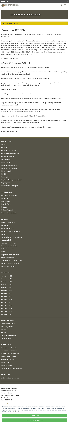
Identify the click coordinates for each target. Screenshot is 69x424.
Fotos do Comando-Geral (9, 168)
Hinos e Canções (6, 171)
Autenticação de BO (7, 228)
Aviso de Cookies (16, 411)
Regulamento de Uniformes (10, 255)
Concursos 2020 (6, 294)
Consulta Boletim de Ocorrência (11, 237)
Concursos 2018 (6, 299)
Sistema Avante (6, 338)
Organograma (5, 183)
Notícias (4, 207)
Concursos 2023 (6, 285)
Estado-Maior (5, 162)
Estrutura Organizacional (9, 165)
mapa (16, 395)
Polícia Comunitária (7, 249)
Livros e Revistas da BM (9, 213)
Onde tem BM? (6, 240)
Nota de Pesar (6, 204)
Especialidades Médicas (9, 357)
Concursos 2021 (6, 291)
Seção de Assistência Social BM (11, 368)
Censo (3, 234)
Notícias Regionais (7, 210)
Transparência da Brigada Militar (11, 261)
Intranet (3, 329)
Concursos (5, 273)
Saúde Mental (5, 362)
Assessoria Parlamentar (9, 195)
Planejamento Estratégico (9, 186)
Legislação (4, 177)
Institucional (6, 141)
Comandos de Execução (9, 150)
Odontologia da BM (7, 360)
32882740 (8, 400)
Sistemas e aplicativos (8, 335)
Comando (4, 147)
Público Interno (7, 320)
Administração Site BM (8, 324)
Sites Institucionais (7, 258)
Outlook (3, 332)
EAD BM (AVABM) (7, 327)
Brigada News (5, 198)
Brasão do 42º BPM (10, 23)
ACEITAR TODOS (34, 415)
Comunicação (6, 192)
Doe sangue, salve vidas (9, 348)
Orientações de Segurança (9, 243)
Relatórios (5, 375)
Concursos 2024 (6, 282)
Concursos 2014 (6, 305)
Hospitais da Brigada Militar (10, 354)
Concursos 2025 (6, 279)
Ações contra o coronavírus (10, 378)
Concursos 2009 (6, 314)
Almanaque (4, 225)
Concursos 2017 (6, 302)
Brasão (3, 144)
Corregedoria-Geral (7, 156)
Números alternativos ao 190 (10, 263)
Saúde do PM (6, 345)
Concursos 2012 (6, 308)
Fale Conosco (5, 201)
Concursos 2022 (6, 288)
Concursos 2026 (6, 276)
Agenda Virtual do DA (8, 222)
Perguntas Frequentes (8, 266)
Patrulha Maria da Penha (9, 246)
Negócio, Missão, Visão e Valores (12, 180)
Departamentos (6, 159)
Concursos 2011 (6, 311)
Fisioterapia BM (6, 365)
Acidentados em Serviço (9, 351)
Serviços (4, 219)
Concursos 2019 (6, 296)
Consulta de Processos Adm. (10, 153)
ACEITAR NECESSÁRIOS (34, 420)
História (3, 174)
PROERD (4, 252)
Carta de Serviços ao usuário (10, 231)
